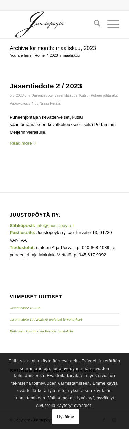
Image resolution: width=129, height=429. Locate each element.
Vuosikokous (20, 103)
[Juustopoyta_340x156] (53, 24)
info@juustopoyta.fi (55, 225)
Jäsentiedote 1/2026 (25, 308)
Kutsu (84, 95)
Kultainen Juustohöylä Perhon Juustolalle (42, 331)
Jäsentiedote (42, 95)
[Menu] (109, 24)
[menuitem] (93, 24)
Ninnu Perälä (50, 103)
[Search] (93, 24)
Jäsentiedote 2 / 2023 (46, 86)
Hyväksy (65, 416)
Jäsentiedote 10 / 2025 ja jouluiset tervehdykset (46, 319)
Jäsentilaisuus (66, 95)
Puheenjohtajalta (104, 95)
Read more (23, 143)
